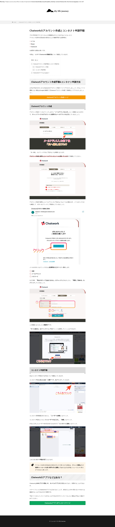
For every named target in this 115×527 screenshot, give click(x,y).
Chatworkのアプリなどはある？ (40, 73)
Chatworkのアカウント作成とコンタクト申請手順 (29, 22)
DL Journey (62, 521)
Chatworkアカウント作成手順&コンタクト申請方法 (45, 64)
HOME (14, 22)
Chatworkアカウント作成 (40, 67)
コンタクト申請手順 (39, 70)
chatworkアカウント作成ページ (57, 97)
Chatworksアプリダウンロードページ (57, 503)
